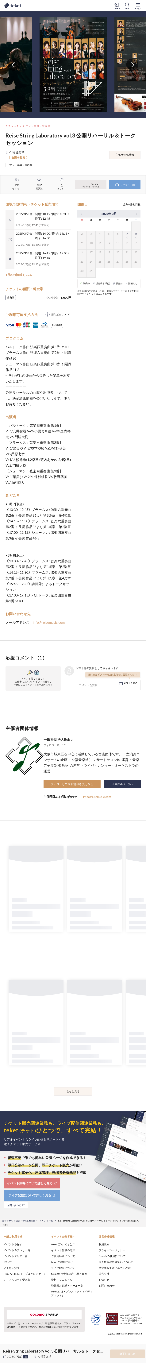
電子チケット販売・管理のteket (18, 1220)
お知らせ (104, 1279)
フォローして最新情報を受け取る (72, 784)
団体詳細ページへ (122, 784)
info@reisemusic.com (49, 622)
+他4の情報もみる (19, 274)
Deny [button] (113, 1344)
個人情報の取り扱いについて (116, 1262)
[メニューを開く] (138, 6)
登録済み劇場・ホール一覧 (67, 1285)
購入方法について (61, 314)
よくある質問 (12, 1267)
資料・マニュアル (61, 1279)
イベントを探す (13, 1244)
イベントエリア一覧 (16, 1256)
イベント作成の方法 (63, 1250)
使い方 (8, 1262)
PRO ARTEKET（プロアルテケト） (25, 1273)
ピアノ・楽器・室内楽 (36, 126)
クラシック (12, 126)
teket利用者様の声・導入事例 (69, 1273)
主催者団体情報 (125, 154)
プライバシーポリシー (112, 1250)
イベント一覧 (46, 1220)
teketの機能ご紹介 (62, 1262)
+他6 (25, 1357)
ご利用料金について (63, 1256)
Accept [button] (132, 1344)
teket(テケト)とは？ (63, 1244)
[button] (5, 1348)
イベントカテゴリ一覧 (17, 1250)
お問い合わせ (107, 1285)
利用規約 (104, 1244)
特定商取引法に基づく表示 (115, 1267)
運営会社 (104, 1273)
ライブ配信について (63, 1267)
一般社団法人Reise (58, 739)
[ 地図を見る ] (18, 157)
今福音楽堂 (44, 1356)
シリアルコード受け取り (18, 1279)
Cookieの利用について (112, 1256)
